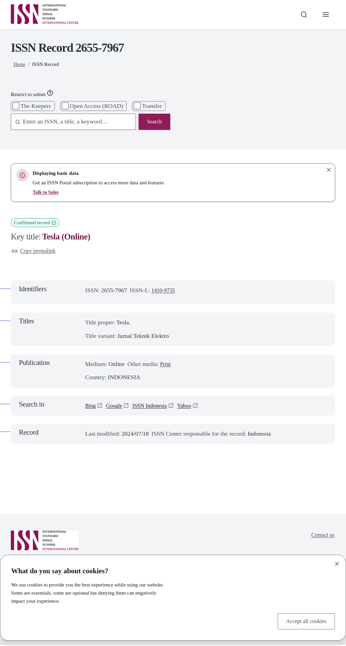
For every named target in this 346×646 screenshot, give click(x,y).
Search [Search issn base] (154, 122)
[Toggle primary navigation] (325, 15)
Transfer (152, 105)
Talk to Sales (46, 192)
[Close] (337, 563)
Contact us (322, 536)
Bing (91, 406)
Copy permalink (35, 251)
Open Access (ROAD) (96, 105)
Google (116, 406)
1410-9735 (164, 291)
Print (166, 365)
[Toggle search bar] (302, 15)
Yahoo (190, 406)
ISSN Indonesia (154, 406)
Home (20, 64)
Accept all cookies (304, 620)
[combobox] (70, 122)
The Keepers (36, 105)
